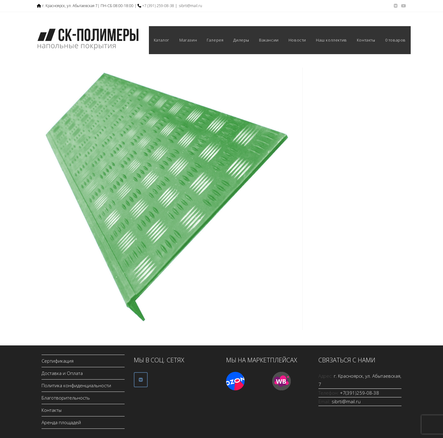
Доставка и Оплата (62, 373)
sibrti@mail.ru (190, 5)
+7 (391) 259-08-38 (158, 5)
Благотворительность (66, 398)
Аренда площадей (61, 422)
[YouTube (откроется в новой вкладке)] (402, 6)
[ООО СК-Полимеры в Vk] (141, 379)
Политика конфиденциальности (76, 385)
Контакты (52, 410)
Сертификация (58, 361)
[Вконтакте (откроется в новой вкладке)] (395, 6)
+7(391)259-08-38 (359, 393)
